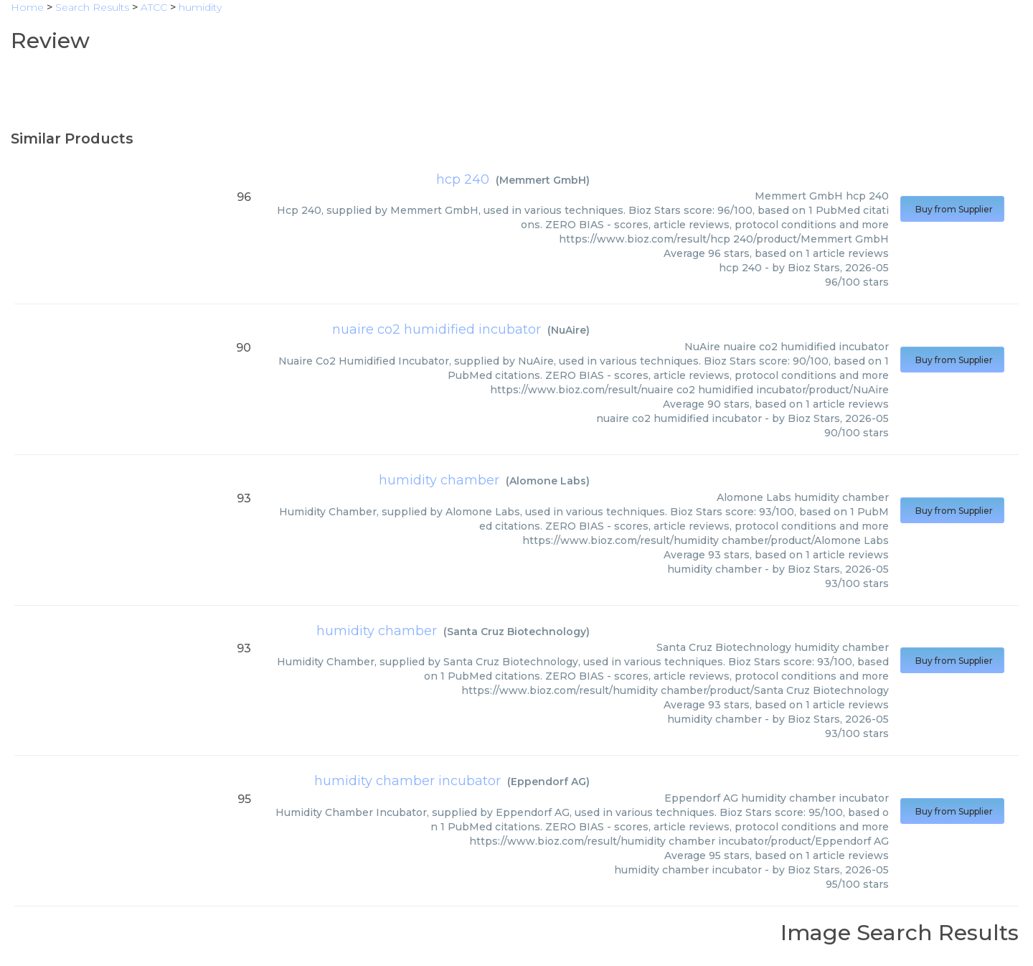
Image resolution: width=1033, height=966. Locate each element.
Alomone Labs (547, 480)
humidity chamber (439, 480)
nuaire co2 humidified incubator (436, 329)
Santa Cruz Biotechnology (516, 631)
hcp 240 (462, 179)
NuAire (568, 330)
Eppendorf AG (548, 781)
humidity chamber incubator (407, 781)
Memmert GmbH (542, 180)
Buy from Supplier (952, 209)
